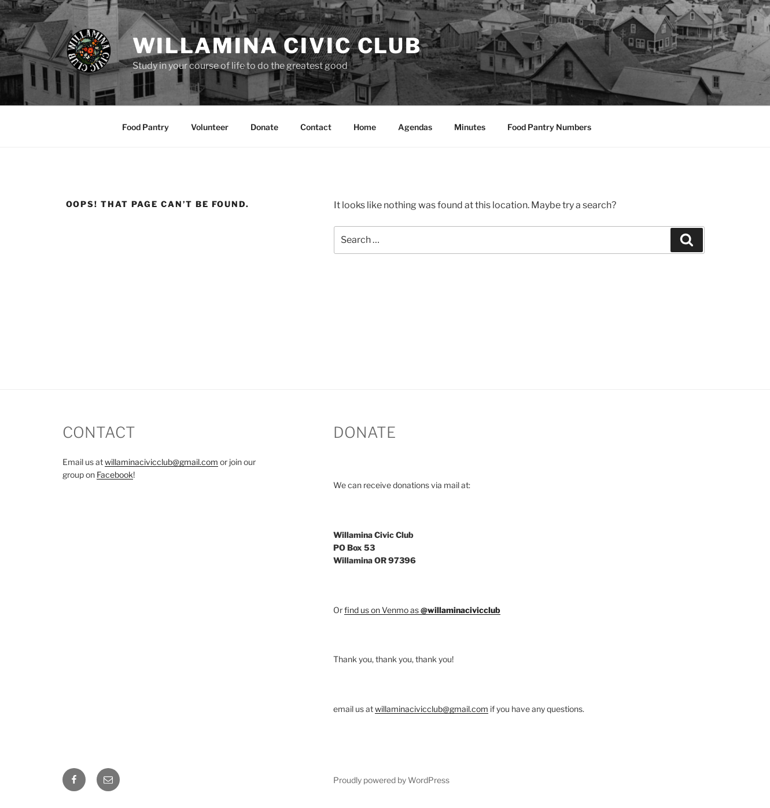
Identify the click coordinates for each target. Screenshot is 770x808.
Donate (264, 127)
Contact (315, 127)
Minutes (469, 127)
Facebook (115, 474)
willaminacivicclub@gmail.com (161, 462)
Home (364, 127)
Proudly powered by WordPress (391, 780)
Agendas (415, 127)
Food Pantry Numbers (549, 127)
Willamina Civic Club (277, 45)
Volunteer (210, 127)
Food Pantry (145, 127)
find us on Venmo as (422, 610)
